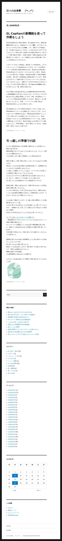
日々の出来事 (12, 363)
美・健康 (11, 368)
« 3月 (14, 490)
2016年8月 (11, 410)
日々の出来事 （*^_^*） (21, 10)
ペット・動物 (12, 361)
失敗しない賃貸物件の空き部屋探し (19, 324)
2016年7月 (11, 412)
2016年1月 (11, 422)
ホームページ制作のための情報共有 (19, 319)
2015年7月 (11, 432)
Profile (8, 530)
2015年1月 (11, 444)
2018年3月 (11, 402)
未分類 (10, 366)
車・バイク (11, 371)
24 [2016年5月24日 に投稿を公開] (15, 483)
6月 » (38, 490)
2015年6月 (11, 434)
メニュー (51, 12)
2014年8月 (11, 446)
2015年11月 (11, 424)
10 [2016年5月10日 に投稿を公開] (15, 475)
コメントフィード (13, 513)
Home (8, 526)
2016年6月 (11, 414)
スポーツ (11, 353)
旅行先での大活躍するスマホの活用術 (20, 332)
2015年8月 (11, 429)
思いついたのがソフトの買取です (23, 217)
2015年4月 (11, 439)
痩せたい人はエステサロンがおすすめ (20, 312)
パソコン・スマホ (20, 130)
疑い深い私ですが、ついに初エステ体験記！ (22, 314)
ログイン (11, 508)
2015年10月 (12, 427)
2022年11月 (12, 390)
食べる (10, 373)
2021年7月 (11, 395)
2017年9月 (11, 405)
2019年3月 (11, 400)
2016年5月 (11, 417)
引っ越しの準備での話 (20, 140)
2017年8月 (11, 407)
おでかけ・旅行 (13, 351)
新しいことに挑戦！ (14, 327)
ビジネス (11, 358)
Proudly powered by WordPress (31, 536)
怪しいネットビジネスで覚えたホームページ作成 (23, 334)
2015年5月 (11, 437)
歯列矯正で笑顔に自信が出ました (18, 317)
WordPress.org (13, 515)
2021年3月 (11, 397)
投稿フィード (12, 510)
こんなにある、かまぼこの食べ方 (18, 322)
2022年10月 (12, 392)
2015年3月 (11, 441)
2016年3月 (11, 419)
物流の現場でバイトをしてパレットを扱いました (23, 329)
